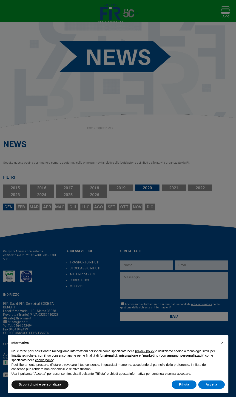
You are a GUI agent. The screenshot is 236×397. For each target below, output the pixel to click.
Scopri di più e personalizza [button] (40, 384)
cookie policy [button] (44, 360)
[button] (222, 342)
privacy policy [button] (144, 351)
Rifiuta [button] (184, 384)
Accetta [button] (211, 384)
